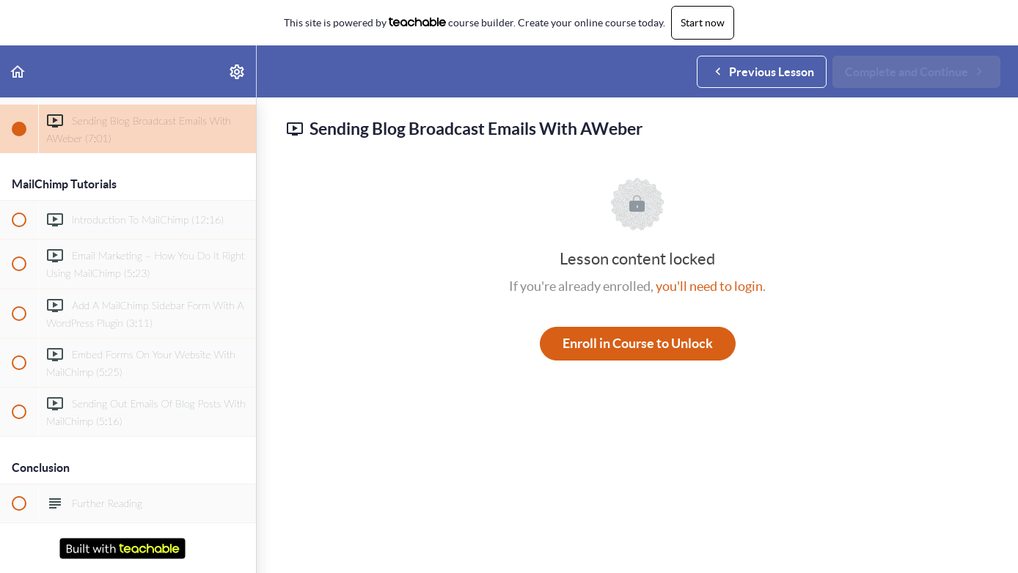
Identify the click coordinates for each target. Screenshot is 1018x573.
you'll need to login (709, 286)
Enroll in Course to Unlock (638, 343)
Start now (703, 23)
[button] (18, 71)
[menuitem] (237, 71)
